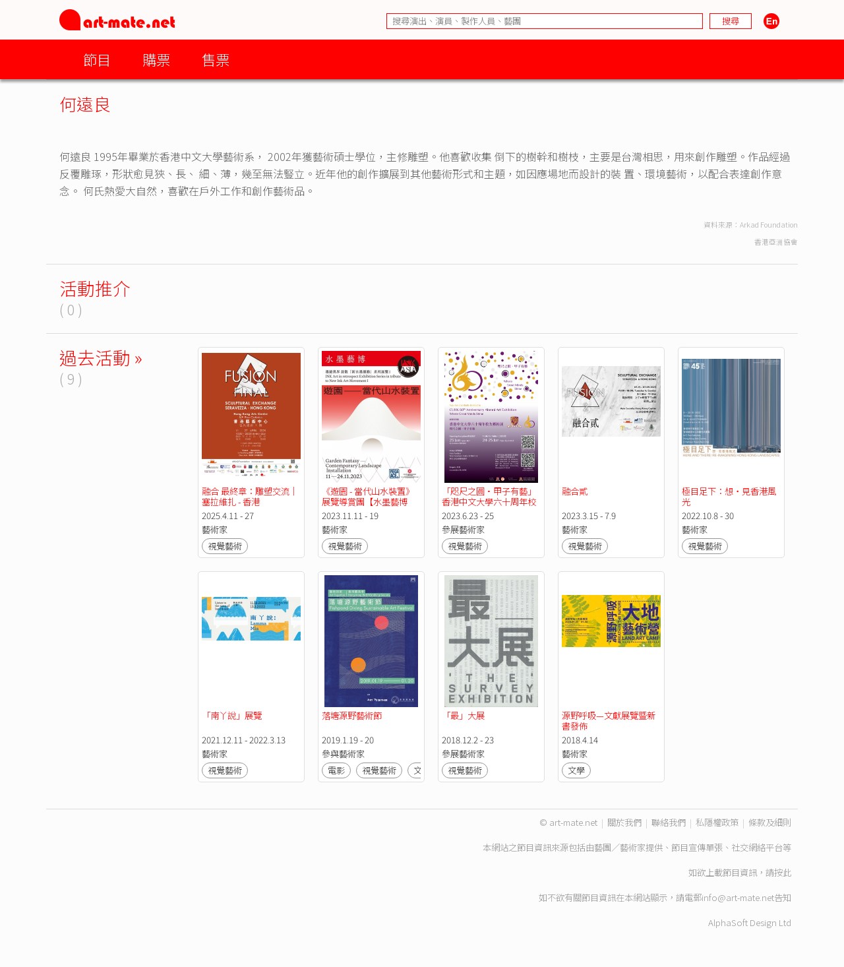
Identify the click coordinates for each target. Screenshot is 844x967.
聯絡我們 (668, 822)
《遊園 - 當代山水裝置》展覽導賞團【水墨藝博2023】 (368, 501)
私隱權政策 (717, 822)
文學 (576, 770)
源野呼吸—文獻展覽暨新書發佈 (608, 720)
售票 (215, 59)
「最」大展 (463, 715)
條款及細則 (769, 822)
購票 (156, 59)
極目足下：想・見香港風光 (729, 496)
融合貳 (575, 491)
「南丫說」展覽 (232, 715)
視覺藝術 (225, 546)
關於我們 (624, 822)
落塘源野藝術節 (352, 715)
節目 (97, 59)
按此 (782, 872)
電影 (336, 770)
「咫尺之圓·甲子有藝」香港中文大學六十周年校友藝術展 (489, 501)
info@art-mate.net (738, 897)
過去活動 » (100, 357)
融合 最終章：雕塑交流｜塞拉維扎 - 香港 (250, 496)
